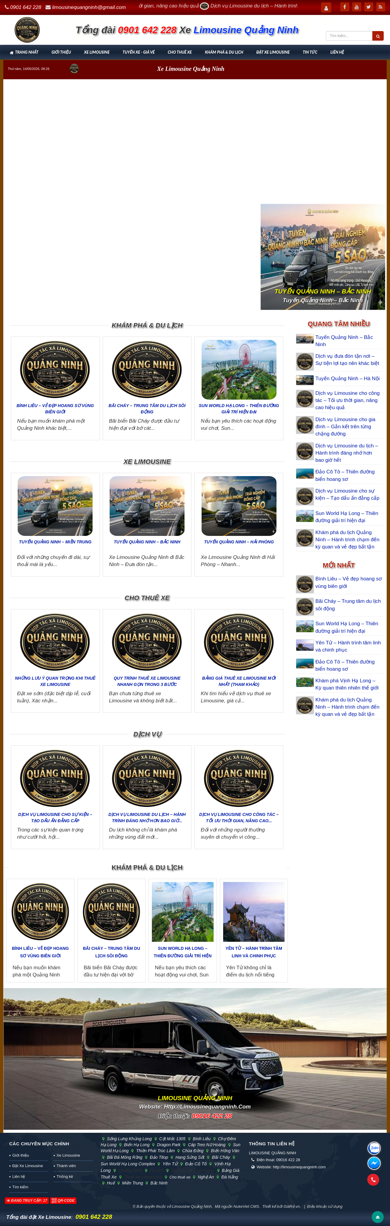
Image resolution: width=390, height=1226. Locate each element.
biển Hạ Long (136, 1144)
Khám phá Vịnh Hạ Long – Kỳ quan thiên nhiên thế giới (347, 684)
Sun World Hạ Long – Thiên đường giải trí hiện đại (239, 408)
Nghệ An (205, 1177)
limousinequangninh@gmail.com (89, 7)
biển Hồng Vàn (223, 1150)
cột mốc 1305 (172, 1138)
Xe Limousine (97, 52)
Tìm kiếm (20, 1187)
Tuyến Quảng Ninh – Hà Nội (347, 378)
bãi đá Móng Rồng (123, 1157)
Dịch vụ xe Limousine (191, 1170)
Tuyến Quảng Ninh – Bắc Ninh (147, 541)
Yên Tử (169, 1163)
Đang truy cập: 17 (27, 1201)
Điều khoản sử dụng (325, 1206)
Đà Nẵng (228, 1177)
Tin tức (310, 52)
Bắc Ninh (157, 1183)
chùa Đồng (192, 1150)
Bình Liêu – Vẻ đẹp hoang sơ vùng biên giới (55, 408)
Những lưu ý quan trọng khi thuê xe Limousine (55, 681)
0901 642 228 (25, 7)
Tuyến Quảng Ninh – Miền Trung (55, 541)
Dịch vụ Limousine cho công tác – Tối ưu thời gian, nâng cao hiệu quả (347, 400)
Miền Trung (132, 1183)
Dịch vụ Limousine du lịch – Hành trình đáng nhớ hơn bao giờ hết (346, 453)
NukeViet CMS (246, 1206)
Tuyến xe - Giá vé (139, 52)
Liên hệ (337, 52)
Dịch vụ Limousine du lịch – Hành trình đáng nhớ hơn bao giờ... (147, 817)
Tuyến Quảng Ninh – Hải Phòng (239, 541)
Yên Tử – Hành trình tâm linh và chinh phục (254, 952)
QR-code (63, 1201)
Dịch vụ (147, 734)
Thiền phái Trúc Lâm (154, 1150)
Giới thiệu (61, 52)
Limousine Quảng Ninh (191, 1206)
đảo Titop (158, 1157)
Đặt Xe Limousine (273, 52)
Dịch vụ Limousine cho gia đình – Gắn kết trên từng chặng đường (345, 427)
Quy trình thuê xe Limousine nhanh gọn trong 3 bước (147, 681)
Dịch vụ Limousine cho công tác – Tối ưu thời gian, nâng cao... (239, 817)
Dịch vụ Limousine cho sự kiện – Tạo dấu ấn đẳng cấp (55, 817)
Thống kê (65, 1176)
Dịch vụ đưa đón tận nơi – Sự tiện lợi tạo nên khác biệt (347, 359)
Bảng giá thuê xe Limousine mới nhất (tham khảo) (239, 681)
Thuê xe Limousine (142, 1176)
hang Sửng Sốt (189, 1157)
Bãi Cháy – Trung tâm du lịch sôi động (147, 408)
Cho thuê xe (180, 52)
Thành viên (66, 1166)
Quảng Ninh (129, 1170)
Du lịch (156, 1170)
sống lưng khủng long (128, 1138)
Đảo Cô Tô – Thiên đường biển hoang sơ (345, 475)
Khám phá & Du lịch (224, 52)
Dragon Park (168, 1144)
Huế (110, 1183)
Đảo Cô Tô (195, 1163)
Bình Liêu (201, 1138)
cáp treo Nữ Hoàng (205, 1144)
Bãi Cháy (220, 1157)
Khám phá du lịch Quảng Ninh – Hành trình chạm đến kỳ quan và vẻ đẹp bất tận (347, 540)
